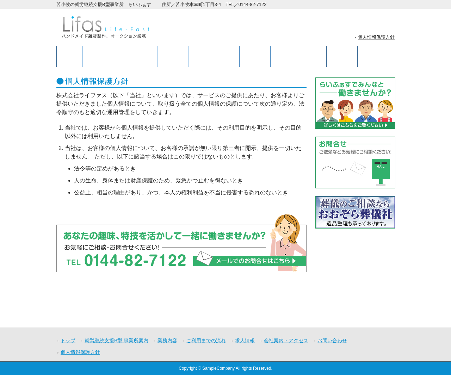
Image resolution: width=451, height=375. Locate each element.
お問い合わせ (332, 340)
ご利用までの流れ (206, 340)
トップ (68, 340)
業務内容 (167, 340)
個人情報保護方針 (376, 37)
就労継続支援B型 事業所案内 (116, 340)
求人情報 (245, 340)
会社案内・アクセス (286, 340)
